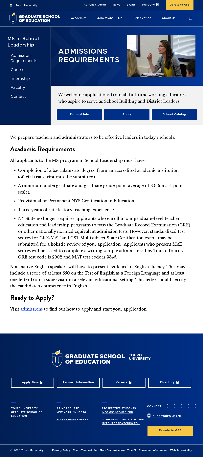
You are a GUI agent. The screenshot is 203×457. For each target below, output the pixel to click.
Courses (18, 70)
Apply (126, 114)
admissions (31, 309)
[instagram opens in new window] (181, 406)
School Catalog (174, 114)
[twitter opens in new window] (174, 406)
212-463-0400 (66, 419)
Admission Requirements (24, 58)
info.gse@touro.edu (117, 412)
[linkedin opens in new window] (195, 406)
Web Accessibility (181, 450)
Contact (18, 97)
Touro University (23, 5)
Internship (20, 79)
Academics (79, 18)
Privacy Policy (61, 450)
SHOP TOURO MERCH (167, 416)
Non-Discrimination (112, 450)
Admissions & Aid (110, 18)
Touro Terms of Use (85, 450)
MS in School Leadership (23, 42)
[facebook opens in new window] (167, 406)
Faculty (18, 88)
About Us (169, 18)
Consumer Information (153, 450)
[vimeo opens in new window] (188, 406)
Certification (142, 18)
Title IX (131, 450)
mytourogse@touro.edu (121, 423)
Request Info (79, 114)
